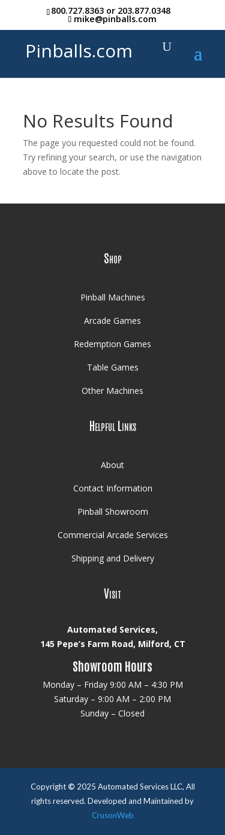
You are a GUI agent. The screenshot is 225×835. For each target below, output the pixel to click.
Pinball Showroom (112, 511)
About (112, 464)
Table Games (113, 367)
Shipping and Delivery (112, 558)
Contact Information (112, 488)
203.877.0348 (144, 10)
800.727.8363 (77, 10)
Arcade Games (112, 320)
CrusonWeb (113, 815)
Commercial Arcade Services (113, 535)
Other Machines (112, 390)
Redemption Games (112, 344)
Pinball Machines (112, 297)
